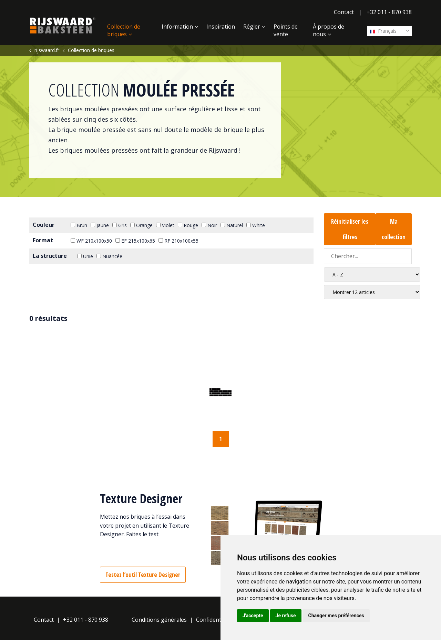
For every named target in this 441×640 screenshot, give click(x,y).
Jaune (100, 225)
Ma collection (394, 229)
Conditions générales (159, 619)
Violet (165, 225)
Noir (209, 225)
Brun (79, 225)
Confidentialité (215, 619)
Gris (119, 225)
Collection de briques (123, 30)
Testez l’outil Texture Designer (142, 575)
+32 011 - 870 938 (389, 12)
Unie (85, 256)
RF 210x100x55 (178, 240)
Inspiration (220, 26)
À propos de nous (328, 30)
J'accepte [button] (253, 615)
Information (177, 26)
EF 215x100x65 (135, 240)
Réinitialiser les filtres (349, 229)
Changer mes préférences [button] (336, 615)
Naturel (231, 225)
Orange (141, 225)
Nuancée (109, 256)
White (255, 225)
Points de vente (286, 30)
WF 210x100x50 (91, 240)
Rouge (188, 225)
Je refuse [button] (286, 615)
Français (383, 31)
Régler (251, 26)
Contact (344, 12)
